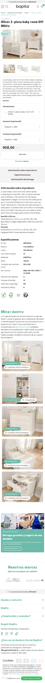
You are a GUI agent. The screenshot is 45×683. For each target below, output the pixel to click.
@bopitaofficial (22, 327)
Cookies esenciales (13, 678)
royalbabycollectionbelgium (17, 367)
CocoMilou (5, 19)
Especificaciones (22, 175)
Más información (12, 549)
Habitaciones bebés (14, 13)
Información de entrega (22, 179)
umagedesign (28, 400)
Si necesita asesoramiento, (22, 2)
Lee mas (6, 100)
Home (3, 13)
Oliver (27, 13)
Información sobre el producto (22, 170)
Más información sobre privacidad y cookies (24, 674)
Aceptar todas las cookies (32, 678)
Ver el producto (12, 363)
